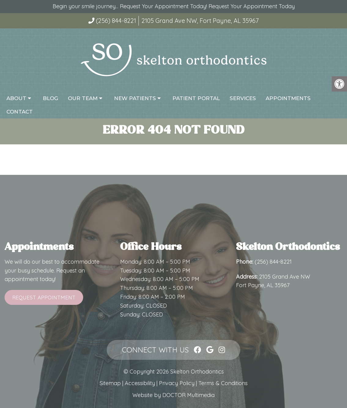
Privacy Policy (177, 383)
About (16, 98)
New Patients (135, 98)
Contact (19, 112)
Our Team (83, 98)
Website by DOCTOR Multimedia (173, 395)
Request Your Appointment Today (252, 6)
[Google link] (209, 350)
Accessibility (140, 383)
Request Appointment (44, 297)
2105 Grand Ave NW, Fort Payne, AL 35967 (200, 20)
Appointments (288, 98)
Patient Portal (196, 98)
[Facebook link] (197, 350)
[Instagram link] (222, 350)
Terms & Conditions (223, 383)
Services (243, 98)
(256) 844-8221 (116, 20)
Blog (50, 98)
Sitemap (110, 383)
